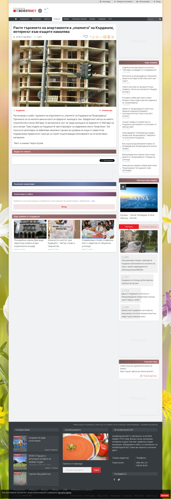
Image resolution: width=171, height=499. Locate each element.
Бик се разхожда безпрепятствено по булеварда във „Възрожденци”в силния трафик (139, 146)
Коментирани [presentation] (149, 226)
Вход (64, 207)
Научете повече (64, 492)
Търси (96, 470)
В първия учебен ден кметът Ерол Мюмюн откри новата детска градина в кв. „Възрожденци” (139, 100)
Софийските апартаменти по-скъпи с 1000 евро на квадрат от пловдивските (139, 68)
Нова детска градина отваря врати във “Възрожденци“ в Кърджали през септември (139, 167)
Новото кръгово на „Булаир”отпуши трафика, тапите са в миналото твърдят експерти (139, 89)
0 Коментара (107, 110)
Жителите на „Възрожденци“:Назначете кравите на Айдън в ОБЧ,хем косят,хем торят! (139, 78)
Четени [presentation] (129, 226)
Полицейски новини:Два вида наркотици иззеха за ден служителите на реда (62, 243)
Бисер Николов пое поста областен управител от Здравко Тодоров (30, 243)
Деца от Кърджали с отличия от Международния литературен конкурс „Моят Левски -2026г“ (138, 296)
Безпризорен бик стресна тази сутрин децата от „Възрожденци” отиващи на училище (138, 157)
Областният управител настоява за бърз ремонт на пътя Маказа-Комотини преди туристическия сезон (139, 313)
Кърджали (20, 110)
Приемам (164, 495)
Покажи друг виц (148, 376)
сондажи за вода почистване (37, 455)
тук (93, 201)
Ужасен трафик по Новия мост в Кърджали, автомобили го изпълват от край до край (139, 124)
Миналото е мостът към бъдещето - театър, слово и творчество (95, 243)
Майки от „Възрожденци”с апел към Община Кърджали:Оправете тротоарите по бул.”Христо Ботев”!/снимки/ (137, 112)
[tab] (129, 227)
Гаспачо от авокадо (72, 463)
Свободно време (79, 19)
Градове (102, 19)
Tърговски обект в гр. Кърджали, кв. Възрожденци (39, 438)
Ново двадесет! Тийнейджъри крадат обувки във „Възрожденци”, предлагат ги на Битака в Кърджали (139, 135)
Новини (57, 19)
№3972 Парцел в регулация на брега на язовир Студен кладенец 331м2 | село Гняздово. (40, 477)
